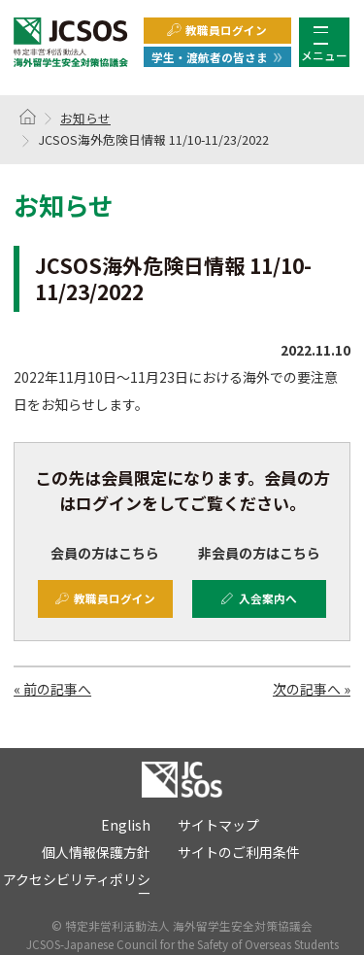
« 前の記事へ (52, 689)
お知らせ (85, 118)
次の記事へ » (311, 689)
